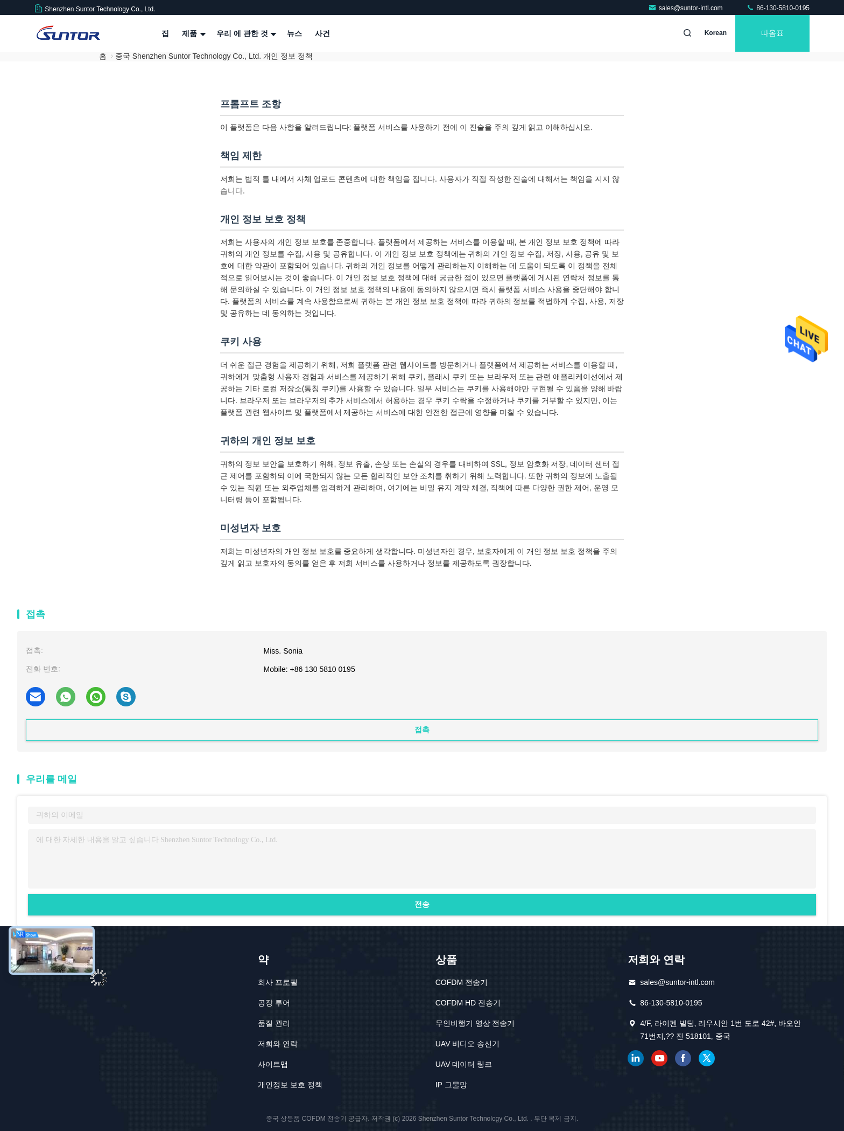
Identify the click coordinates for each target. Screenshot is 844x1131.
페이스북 (683, 1058)
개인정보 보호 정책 (290, 1084)
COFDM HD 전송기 (468, 1002)
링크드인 (636, 1058)
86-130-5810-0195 (778, 8)
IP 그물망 (451, 1084)
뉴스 (294, 33)
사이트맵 (273, 1064)
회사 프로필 (278, 982)
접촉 (422, 729)
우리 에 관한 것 (245, 33)
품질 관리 (274, 1023)
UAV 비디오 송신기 (467, 1043)
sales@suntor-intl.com (686, 8)
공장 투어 (274, 1002)
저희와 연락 (278, 1043)
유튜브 (659, 1058)
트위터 (707, 1058)
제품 (192, 33)
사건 (322, 33)
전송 (422, 904)
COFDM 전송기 (461, 982)
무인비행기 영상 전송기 (475, 1023)
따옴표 (772, 33)
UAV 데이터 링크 (464, 1064)
